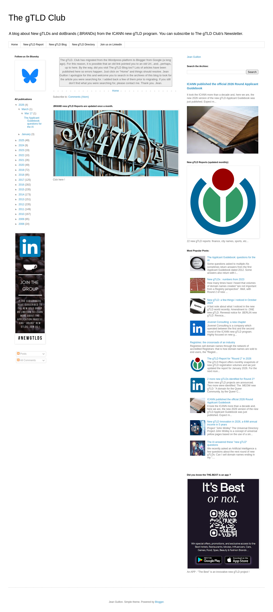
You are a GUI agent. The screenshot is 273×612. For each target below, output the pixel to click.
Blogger (159, 601)
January (26, 134)
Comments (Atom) (78, 96)
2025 (22, 140)
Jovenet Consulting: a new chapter (226, 322)
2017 (22, 179)
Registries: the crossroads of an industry (212, 342)
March (25, 109)
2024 (22, 145)
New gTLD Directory (83, 44)
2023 (22, 150)
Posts (21, 353)
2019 (22, 169)
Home (14, 44)
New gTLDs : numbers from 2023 (225, 279)
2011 (22, 209)
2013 (22, 199)
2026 (22, 104)
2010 (22, 214)
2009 (22, 219)
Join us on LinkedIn (111, 44)
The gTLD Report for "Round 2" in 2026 (229, 358)
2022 (22, 155)
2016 (22, 184)
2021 (22, 160)
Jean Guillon (194, 56)
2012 (22, 204)
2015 (22, 189)
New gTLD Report (33, 44)
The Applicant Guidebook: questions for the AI (33, 122)
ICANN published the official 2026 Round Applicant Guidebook (230, 401)
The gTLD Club (36, 17)
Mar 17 (29, 113)
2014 (22, 194)
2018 (22, 174)
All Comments (26, 360)
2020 (22, 164)
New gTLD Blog (58, 44)
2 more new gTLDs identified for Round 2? (231, 379)
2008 (22, 223)
